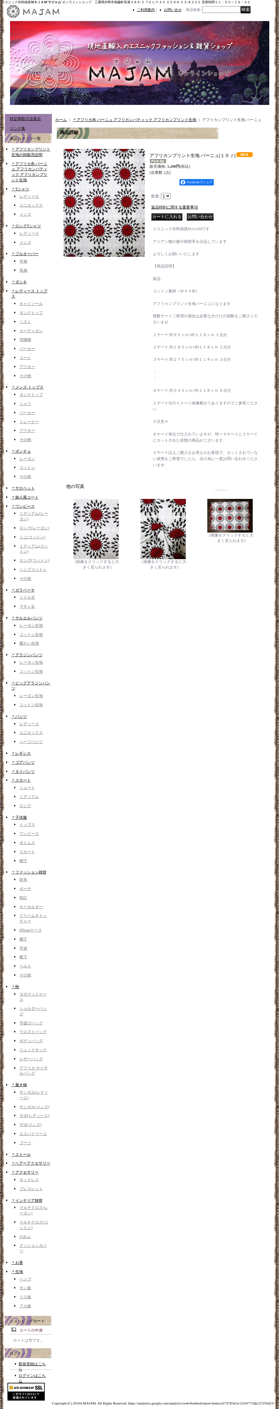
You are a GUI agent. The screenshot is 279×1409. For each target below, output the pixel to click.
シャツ (25, 403)
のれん (25, 1236)
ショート (27, 787)
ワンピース (29, 833)
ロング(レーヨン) (34, 528)
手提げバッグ (31, 1023)
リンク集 (17, 128)
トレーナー (29, 422)
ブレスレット (31, 1189)
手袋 (23, 948)
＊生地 (17, 1271)
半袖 (23, 261)
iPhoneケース (30, 930)
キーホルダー (31, 907)
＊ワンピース (23, 506)
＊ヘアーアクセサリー (30, 1163)
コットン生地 (31, 634)
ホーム (61, 120)
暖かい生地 (29, 643)
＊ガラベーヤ (23, 590)
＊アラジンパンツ (26, 655)
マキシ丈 (27, 606)
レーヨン (27, 459)
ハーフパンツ (31, 741)
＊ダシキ (19, 282)
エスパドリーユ (33, 1134)
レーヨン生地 (31, 625)
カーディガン (31, 331)
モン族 (25, 1288)
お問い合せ (173, 10)
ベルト (25, 966)
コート (25, 357)
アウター (27, 367)
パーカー (27, 348)
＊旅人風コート (25, 497)
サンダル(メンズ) (34, 1107)
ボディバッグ (31, 1041)
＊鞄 (15, 987)
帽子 (23, 861)
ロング (25, 806)
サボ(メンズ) (30, 1124)
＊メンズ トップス (27, 387)
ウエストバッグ (33, 1032)
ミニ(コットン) (32, 537)
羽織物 (25, 339)
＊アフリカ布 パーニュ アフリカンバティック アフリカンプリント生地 (134, 120)
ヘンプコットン (33, 569)
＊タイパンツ (23, 771)
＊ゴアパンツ (23, 762)
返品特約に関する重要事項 (174, 207)
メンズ (25, 214)
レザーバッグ (31, 1059)
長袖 (23, 270)
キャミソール (31, 303)
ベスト (25, 322)
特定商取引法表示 (25, 119)
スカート (27, 852)
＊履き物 (19, 1085)
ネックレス (29, 1180)
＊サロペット (23, 488)
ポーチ (25, 888)
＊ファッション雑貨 (28, 872)
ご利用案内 (146, 10)
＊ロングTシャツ (26, 226)
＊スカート (21, 780)
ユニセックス (31, 205)
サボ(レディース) (34, 1115)
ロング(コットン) (34, 560)
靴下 (23, 957)
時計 (23, 898)
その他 (25, 376)
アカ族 (25, 1306)
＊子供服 (19, 817)
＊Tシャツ (20, 189)
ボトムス (27, 842)
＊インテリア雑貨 (26, 1200)
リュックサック (33, 1050)
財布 (23, 879)
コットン (27, 467)
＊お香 (17, 1262)
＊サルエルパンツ (26, 618)
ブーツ (25, 1143)
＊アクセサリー (25, 1172)
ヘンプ (25, 1279)
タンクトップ (31, 312)
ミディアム (29, 797)
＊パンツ (19, 716)
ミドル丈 (27, 597)
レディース (29, 196)
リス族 (25, 1297)
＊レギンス (21, 753)
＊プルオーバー (25, 254)
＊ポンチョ (21, 451)
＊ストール (21, 1154)
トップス (27, 824)
